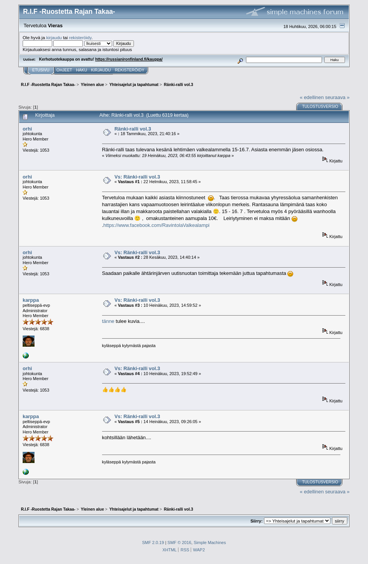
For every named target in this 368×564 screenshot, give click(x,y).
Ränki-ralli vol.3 (132, 129)
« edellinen (311, 97)
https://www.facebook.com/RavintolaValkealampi (156, 225)
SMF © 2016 (179, 542)
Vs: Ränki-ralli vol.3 (137, 177)
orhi (27, 129)
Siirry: (257, 521)
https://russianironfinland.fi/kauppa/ (129, 59)
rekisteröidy (80, 37)
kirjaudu (54, 37)
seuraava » (337, 97)
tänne (108, 321)
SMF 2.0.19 (153, 542)
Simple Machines (210, 542)
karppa (31, 300)
